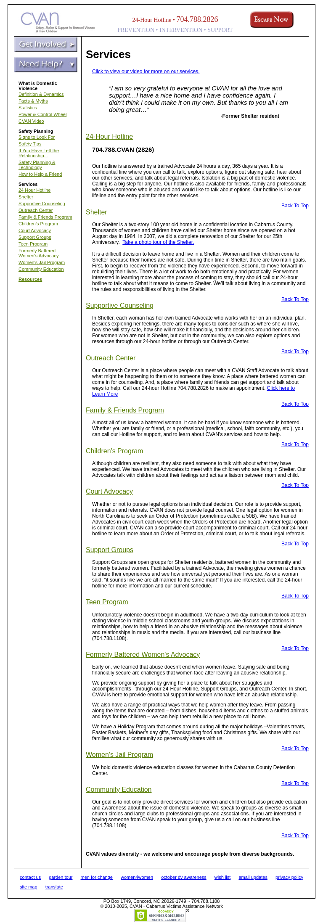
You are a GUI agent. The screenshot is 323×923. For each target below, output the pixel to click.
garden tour (60, 877)
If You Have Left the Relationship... (39, 153)
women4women (137, 877)
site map (28, 886)
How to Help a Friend (40, 174)
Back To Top (295, 206)
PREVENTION (135, 30)
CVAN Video (31, 121)
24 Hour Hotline (34, 190)
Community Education (41, 269)
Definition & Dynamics (41, 94)
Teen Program (33, 243)
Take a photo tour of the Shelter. (158, 242)
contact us (30, 877)
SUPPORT (220, 30)
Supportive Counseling (42, 203)
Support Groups (35, 237)
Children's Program (38, 223)
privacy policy (289, 877)
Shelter (26, 196)
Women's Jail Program (42, 262)
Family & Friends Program (45, 217)
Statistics (28, 107)
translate (54, 886)
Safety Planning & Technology (37, 165)
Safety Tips (30, 143)
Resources (30, 279)
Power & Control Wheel (42, 114)
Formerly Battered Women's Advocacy (38, 253)
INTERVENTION (180, 30)
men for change (97, 877)
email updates (252, 877)
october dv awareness (184, 877)
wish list (222, 877)
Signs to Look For (37, 137)
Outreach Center (36, 210)
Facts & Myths (33, 100)
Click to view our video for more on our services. (145, 71)
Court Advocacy (35, 230)
